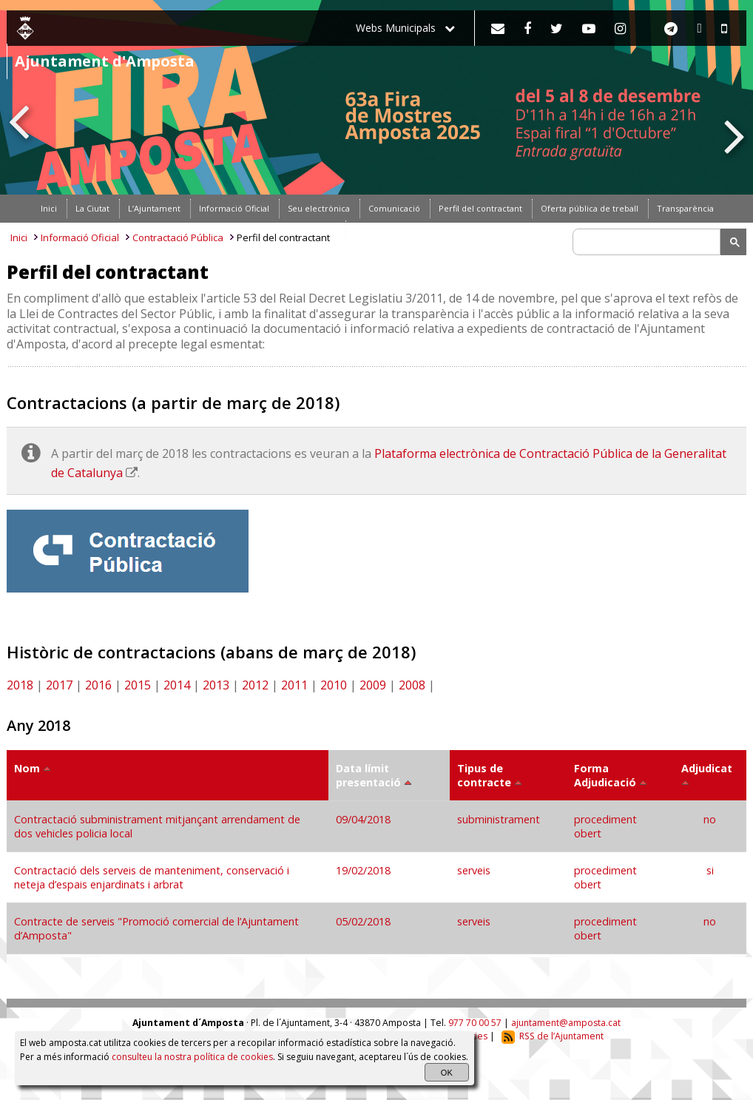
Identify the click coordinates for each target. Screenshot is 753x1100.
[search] (648, 241)
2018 (20, 685)
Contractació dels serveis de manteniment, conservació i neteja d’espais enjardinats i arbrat (151, 877)
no (709, 819)
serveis (473, 870)
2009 (372, 685)
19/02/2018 (365, 870)
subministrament (498, 819)
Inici (18, 237)
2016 (98, 685)
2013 (216, 685)
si (710, 870)
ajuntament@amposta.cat (566, 1022)
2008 (412, 685)
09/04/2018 (365, 819)
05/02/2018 (365, 921)
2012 (255, 685)
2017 (59, 685)
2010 (333, 685)
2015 (137, 685)
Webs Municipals (405, 27)
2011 (294, 685)
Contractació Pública (177, 237)
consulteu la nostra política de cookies (192, 1056)
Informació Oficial (80, 237)
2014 (176, 685)
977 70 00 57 (475, 1022)
